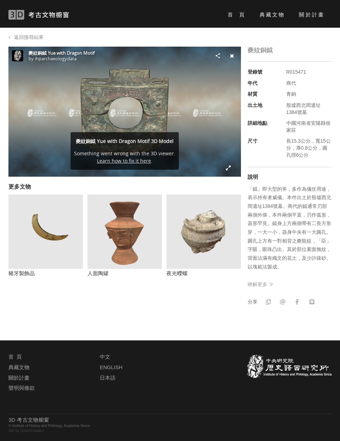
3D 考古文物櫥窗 (49, 15)
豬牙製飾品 (21, 273)
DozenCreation (32, 431)
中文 (105, 357)
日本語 (108, 378)
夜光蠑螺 (177, 273)
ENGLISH (111, 367)
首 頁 (237, 15)
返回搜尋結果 (29, 37)
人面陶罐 (98, 273)
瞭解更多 (257, 284)
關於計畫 (311, 15)
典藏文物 (272, 15)
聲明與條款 (21, 388)
